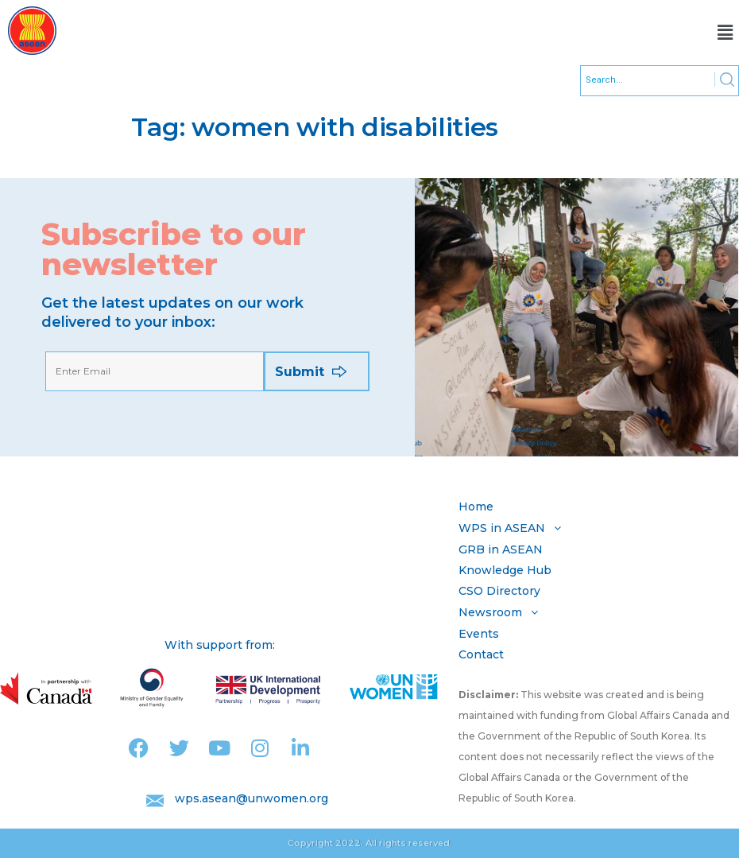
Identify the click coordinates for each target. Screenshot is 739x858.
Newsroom (502, 612)
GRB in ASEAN (500, 549)
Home (475, 506)
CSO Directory (499, 591)
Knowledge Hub (504, 570)
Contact (481, 654)
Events (478, 634)
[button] (725, 32)
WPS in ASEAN (514, 528)
